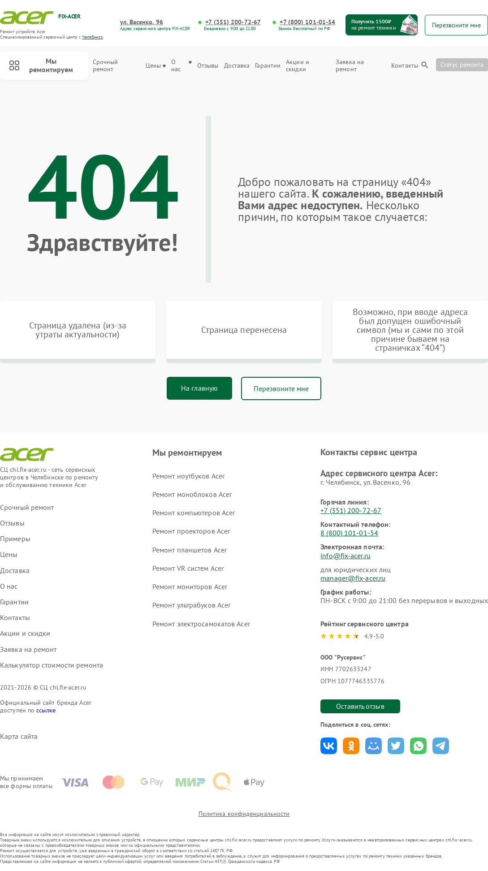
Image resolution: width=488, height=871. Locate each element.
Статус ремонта (462, 64)
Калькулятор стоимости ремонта (51, 665)
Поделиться (328, 745)
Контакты (404, 65)
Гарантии (268, 65)
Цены (156, 65)
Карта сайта (19, 736)
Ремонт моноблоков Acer (192, 494)
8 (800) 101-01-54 (349, 532)
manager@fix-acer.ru (352, 577)
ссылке (46, 710)
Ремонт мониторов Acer (189, 586)
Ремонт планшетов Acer (189, 549)
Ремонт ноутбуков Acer (188, 475)
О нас (181, 65)
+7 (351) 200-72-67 (233, 22)
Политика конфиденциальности (244, 814)
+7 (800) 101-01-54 (307, 22)
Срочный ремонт (105, 65)
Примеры (15, 539)
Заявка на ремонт (350, 65)
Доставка (237, 65)
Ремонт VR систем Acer (188, 568)
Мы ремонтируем (41, 65)
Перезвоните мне (281, 388)
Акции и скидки (297, 65)
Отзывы (208, 65)
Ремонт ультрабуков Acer (191, 604)
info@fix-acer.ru (345, 555)
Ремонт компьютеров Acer (193, 512)
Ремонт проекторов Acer (191, 530)
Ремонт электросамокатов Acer (201, 623)
